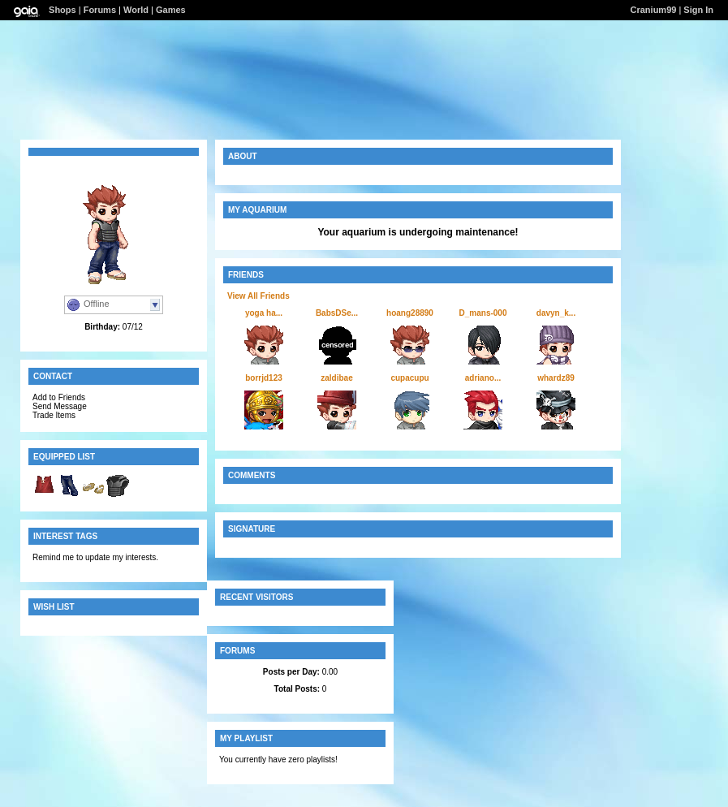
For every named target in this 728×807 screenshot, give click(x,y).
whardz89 (556, 377)
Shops (62, 10)
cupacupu (409, 377)
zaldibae (336, 377)
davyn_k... (555, 313)
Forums (100, 10)
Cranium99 (654, 10)
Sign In (698, 10)
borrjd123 (263, 377)
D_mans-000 (483, 313)
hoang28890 (409, 313)
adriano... (483, 377)
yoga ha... (263, 313)
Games (171, 10)
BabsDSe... (337, 313)
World (136, 10)
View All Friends (258, 295)
